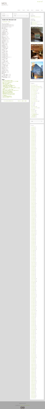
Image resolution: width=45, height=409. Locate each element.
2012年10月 (33, 329)
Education (33, 110)
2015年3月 (33, 290)
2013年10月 (33, 313)
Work (32, 109)
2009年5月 (33, 373)
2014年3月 (33, 306)
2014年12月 (33, 294)
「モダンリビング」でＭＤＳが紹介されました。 (9, 94)
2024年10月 (33, 151)
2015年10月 (33, 281)
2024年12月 (33, 148)
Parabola (22, 405)
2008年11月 (33, 381)
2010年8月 (33, 360)
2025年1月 (33, 147)
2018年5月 (33, 239)
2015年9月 (33, 282)
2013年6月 (33, 318)
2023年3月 (33, 171)
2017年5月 (33, 255)
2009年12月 (33, 364)
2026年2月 (33, 132)
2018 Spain (33, 98)
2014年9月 (33, 298)
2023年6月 (33, 167)
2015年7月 (33, 285)
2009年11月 (33, 365)
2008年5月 (33, 388)
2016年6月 (33, 270)
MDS (4, 3)
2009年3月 (33, 376)
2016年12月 (33, 262)
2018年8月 (33, 235)
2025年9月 (33, 136)
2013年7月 (33, 317)
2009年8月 (33, 369)
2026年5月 (33, 128)
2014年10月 (33, 297)
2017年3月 (33, 258)
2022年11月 (33, 175)
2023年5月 (33, 168)
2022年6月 (33, 180)
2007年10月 (33, 396)
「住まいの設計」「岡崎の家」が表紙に (8, 80)
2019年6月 (33, 222)
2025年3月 (33, 144)
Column (32, 102)
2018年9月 (33, 234)
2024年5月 (33, 155)
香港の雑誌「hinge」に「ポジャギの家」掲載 (9, 93)
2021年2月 (33, 200)
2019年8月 (33, 219)
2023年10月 (33, 163)
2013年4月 (33, 321)
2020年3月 (33, 210)
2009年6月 (33, 372)
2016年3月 (33, 274)
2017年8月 (33, 251)
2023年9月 (33, 164)
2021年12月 (33, 188)
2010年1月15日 (5, 21)
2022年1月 (33, 187)
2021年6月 (33, 196)
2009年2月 (33, 377)
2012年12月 (33, 326)
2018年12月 (33, 230)
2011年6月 (33, 348)
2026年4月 (33, 129)
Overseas (32, 111)
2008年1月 (33, 393)
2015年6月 (33, 286)
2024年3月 (33, 156)
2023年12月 (33, 160)
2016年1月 (33, 277)
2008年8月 (33, 385)
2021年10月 (33, 191)
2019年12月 (33, 214)
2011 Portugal (33, 91)
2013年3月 (33, 322)
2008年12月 (33, 380)
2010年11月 (33, 356)
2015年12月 (33, 278)
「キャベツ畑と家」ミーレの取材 (7, 84)
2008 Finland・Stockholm (35, 86)
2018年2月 (33, 243)
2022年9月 (33, 176)
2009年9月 (33, 368)
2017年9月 (33, 250)
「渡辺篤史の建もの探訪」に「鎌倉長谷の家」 (9, 85)
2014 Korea (33, 94)
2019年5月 (33, 223)
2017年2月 (33, 259)
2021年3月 (33, 199)
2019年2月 (33, 227)
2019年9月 (33, 218)
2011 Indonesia (33, 90)
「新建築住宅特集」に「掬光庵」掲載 (7, 86)
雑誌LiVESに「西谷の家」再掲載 (7, 91)
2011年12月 (33, 340)
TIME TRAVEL (33, 106)
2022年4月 (33, 183)
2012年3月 (33, 336)
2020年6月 (33, 206)
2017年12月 (33, 246)
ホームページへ (39, 1)
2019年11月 (33, 215)
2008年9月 (33, 384)
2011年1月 (33, 353)
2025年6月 (33, 140)
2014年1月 (33, 309)
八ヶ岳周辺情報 (33, 115)
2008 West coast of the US (36, 87)
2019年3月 (33, 226)
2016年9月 (33, 266)
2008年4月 (33, 389)
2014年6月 (33, 302)
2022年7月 (33, 179)
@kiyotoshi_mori (34, 24)
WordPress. (27, 405)
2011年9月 (33, 344)
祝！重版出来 (4, 95)
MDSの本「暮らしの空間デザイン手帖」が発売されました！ (11, 90)
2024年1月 (33, 159)
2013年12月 (33, 310)
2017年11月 (33, 247)
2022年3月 (33, 184)
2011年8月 (33, 345)
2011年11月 (33, 341)
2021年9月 (33, 192)
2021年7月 (33, 195)
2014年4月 (33, 305)
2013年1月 (33, 325)
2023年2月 (33, 172)
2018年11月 (33, 231)
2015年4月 (33, 289)
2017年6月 (33, 254)
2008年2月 (33, 392)
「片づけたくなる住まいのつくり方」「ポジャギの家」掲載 (10, 81)
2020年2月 (33, 211)
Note (32, 105)
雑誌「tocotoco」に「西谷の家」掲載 (8, 89)
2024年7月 (33, 152)
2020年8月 (33, 204)
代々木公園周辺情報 (34, 114)
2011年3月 (33, 352)
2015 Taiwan (33, 95)
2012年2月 (33, 337)
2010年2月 (33, 361)
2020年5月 (33, 207)
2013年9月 (33, 314)
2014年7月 (33, 301)
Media (9, 21)
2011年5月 (33, 349)
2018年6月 (33, 238)
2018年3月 (33, 242)
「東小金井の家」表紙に (6, 83)
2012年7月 (33, 333)
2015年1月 (33, 293)
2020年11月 (33, 203)
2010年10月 (33, 357)
